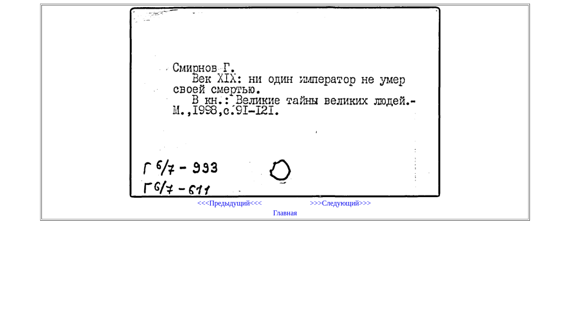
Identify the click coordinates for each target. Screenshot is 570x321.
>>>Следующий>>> (340, 203)
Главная (285, 213)
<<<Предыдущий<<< (229, 203)
